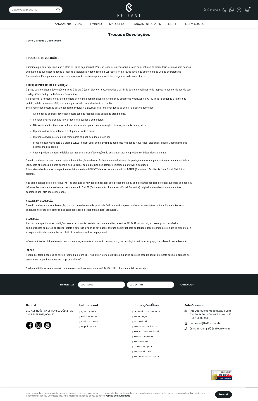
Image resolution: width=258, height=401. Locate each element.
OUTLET (173, 24)
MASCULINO (117, 24)
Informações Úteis (145, 305)
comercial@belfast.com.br (102, 98)
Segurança (140, 317)
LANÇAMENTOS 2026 (68, 24)
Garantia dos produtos (147, 311)
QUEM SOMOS (194, 24)
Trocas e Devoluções (146, 327)
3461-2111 (215, 10)
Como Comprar (143, 347)
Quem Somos (88, 311)
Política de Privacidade (147, 332)
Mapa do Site (141, 322)
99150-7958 (221, 329)
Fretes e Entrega (143, 337)
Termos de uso (142, 352)
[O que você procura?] (58, 9)
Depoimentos (89, 327)
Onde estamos (89, 322)
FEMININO (95, 24)
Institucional (88, 305)
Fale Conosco (89, 317)
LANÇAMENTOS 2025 (147, 24)
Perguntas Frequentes (146, 357)
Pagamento (141, 342)
